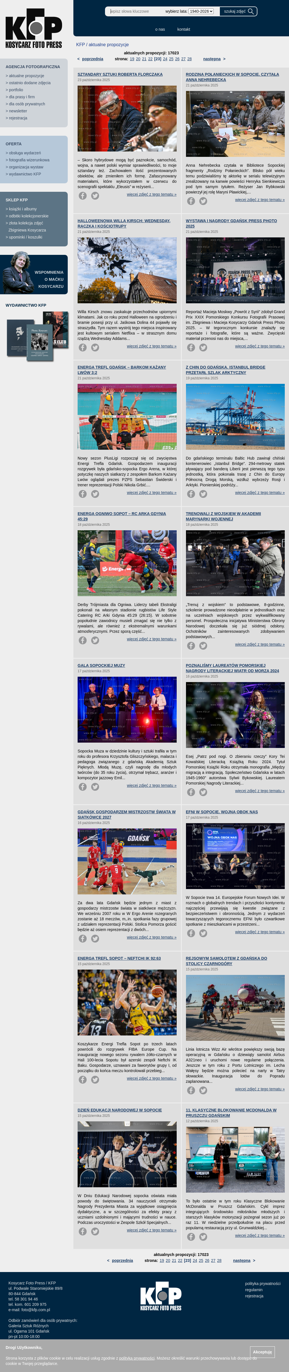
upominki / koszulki (25, 237)
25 (171, 59)
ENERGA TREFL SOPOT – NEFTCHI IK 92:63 (119, 958)
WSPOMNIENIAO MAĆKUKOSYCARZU (49, 279)
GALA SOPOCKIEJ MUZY (101, 665)
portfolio (16, 90)
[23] (157, 59)
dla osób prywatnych (27, 104)
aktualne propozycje (26, 76)
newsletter (18, 111)
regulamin (253, 1290)
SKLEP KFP (17, 200)
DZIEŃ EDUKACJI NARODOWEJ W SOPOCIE (120, 1110)
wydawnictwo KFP (25, 174)
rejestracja (18, 118)
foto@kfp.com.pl (35, 1310)
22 (150, 59)
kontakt (184, 29)
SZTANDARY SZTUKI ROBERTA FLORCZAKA (120, 74)
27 (183, 59)
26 (177, 59)
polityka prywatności (263, 1283)
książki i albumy (23, 209)
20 (138, 59)
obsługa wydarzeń (25, 153)
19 (132, 59)
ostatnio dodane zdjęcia (30, 83)
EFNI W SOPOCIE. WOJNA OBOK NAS (222, 812)
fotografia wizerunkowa (29, 160)
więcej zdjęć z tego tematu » (152, 194)
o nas (160, 29)
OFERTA (14, 144)
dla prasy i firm (22, 97)
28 (189, 59)
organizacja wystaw (26, 167)
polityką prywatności (136, 1358)
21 (144, 59)
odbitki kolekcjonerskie (29, 216)
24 (165, 59)
